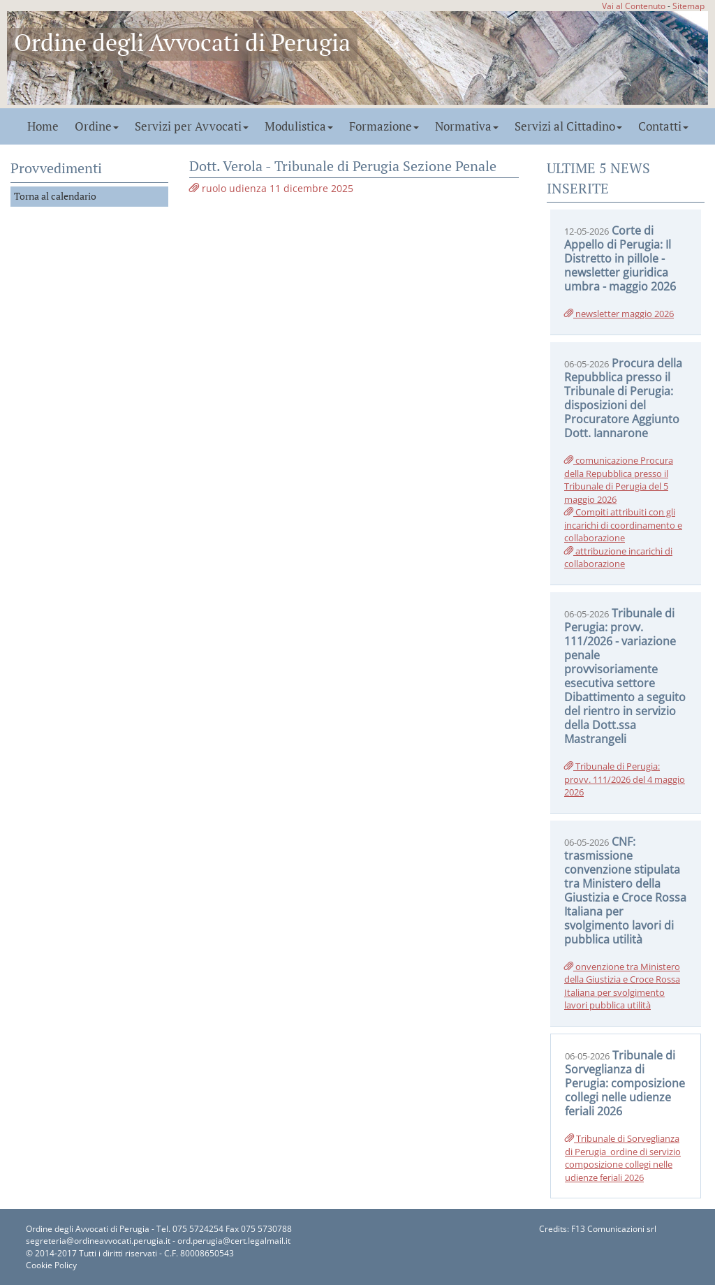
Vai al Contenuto (633, 5)
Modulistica (299, 126)
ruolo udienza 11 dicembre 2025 (271, 188)
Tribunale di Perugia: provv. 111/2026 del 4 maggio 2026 (624, 779)
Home (43, 126)
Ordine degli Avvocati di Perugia (182, 42)
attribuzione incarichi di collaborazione (618, 558)
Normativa (467, 126)
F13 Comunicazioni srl (613, 1229)
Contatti (663, 126)
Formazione (384, 126)
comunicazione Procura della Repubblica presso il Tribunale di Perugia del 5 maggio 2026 (618, 480)
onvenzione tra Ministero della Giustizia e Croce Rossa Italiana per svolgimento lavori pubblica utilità (622, 986)
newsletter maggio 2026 (619, 313)
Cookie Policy (51, 1265)
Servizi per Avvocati (192, 126)
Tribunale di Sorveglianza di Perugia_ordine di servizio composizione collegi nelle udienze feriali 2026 (623, 1158)
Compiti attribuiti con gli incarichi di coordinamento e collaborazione (623, 525)
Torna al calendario (55, 196)
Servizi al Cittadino (568, 126)
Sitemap (688, 5)
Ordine (97, 126)
